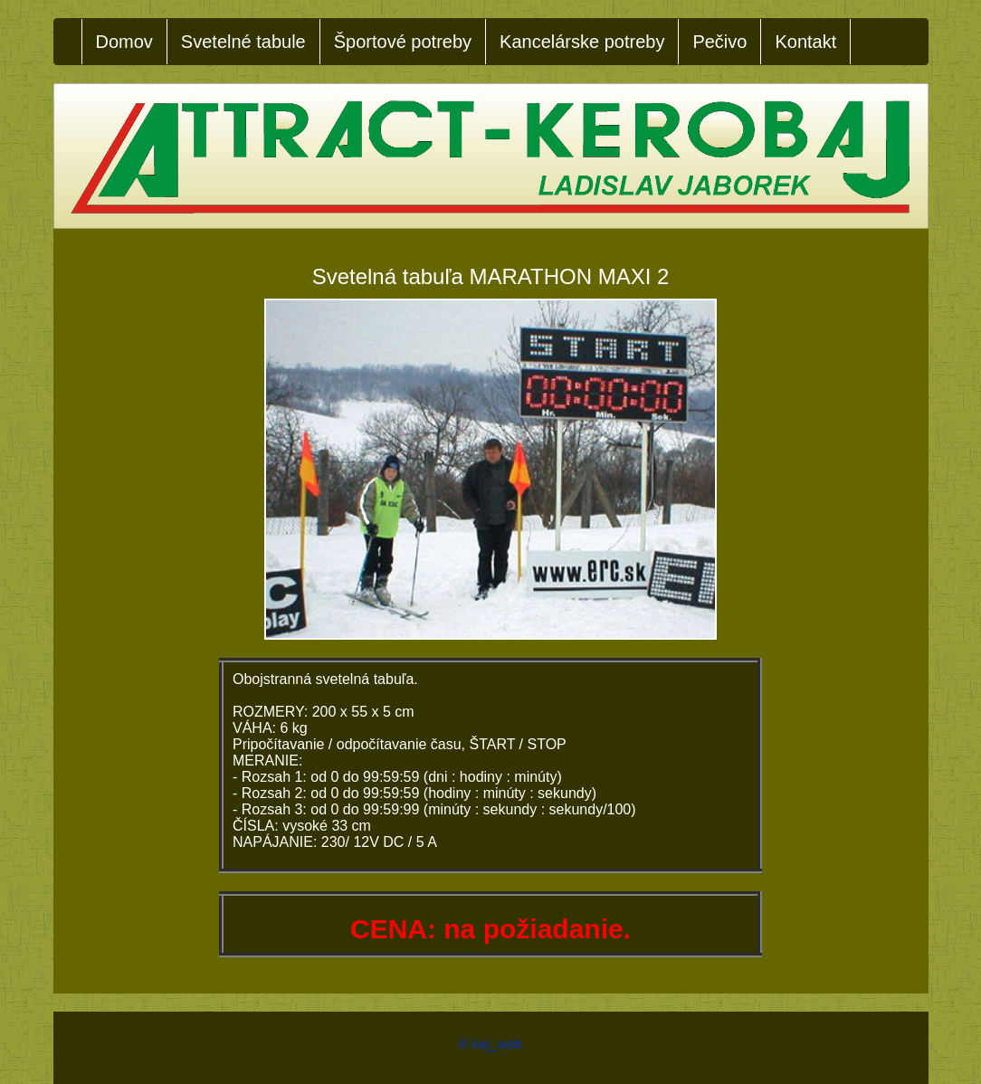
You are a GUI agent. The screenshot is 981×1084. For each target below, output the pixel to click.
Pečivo (719, 42)
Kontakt (805, 42)
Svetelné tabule (243, 42)
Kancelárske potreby (582, 42)
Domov (124, 42)
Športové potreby (402, 42)
